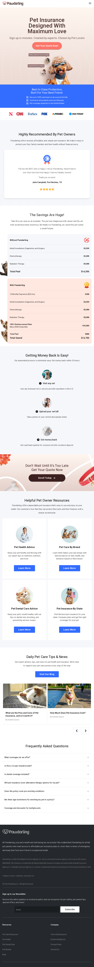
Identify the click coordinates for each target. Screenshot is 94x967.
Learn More (24, 568)
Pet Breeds (6, 949)
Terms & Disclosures (59, 934)
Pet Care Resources (10, 934)
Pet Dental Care (8, 944)
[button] (47, 757)
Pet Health (6, 939)
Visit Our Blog (47, 674)
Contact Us (55, 949)
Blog (4, 954)
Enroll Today (47, 478)
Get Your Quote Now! (47, 45)
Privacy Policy (56, 944)
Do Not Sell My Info (58, 939)
